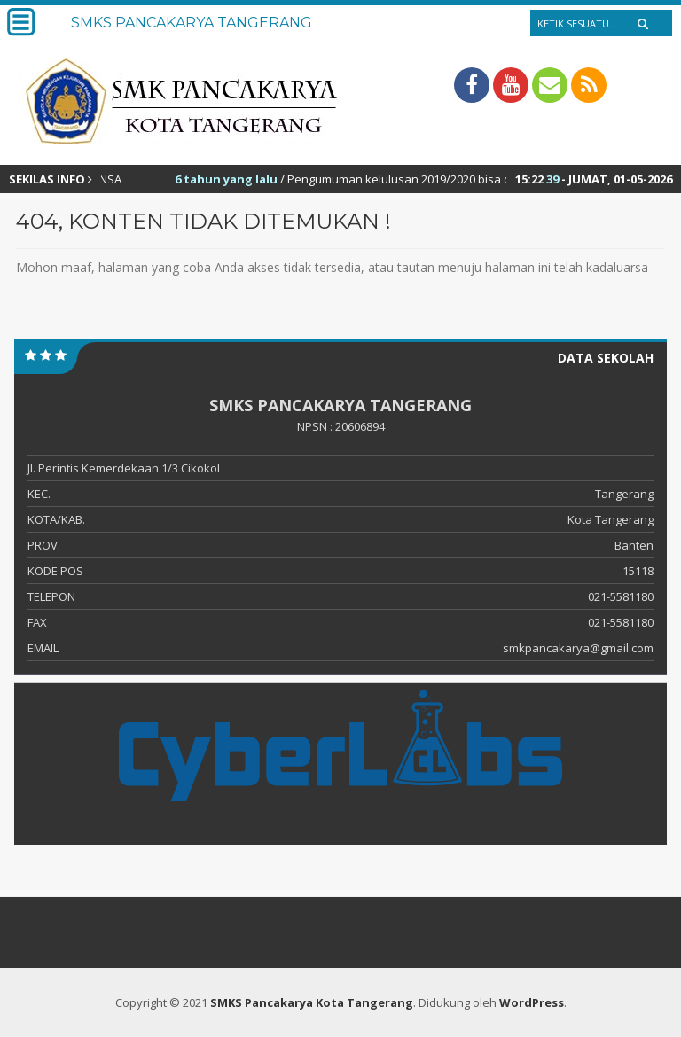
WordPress (531, 1002)
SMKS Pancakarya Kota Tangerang (311, 1002)
